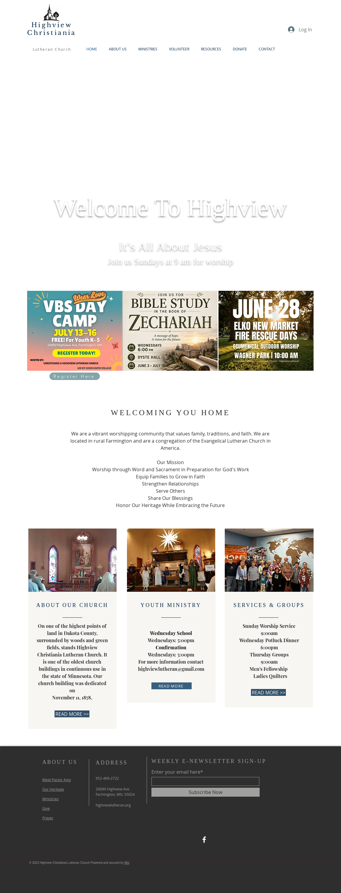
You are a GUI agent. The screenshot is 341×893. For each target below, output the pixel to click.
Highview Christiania (51, 29)
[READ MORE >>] (72, 713)
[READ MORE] (171, 685)
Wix (126, 862)
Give (46, 808)
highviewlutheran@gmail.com (171, 669)
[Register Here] (74, 376)
